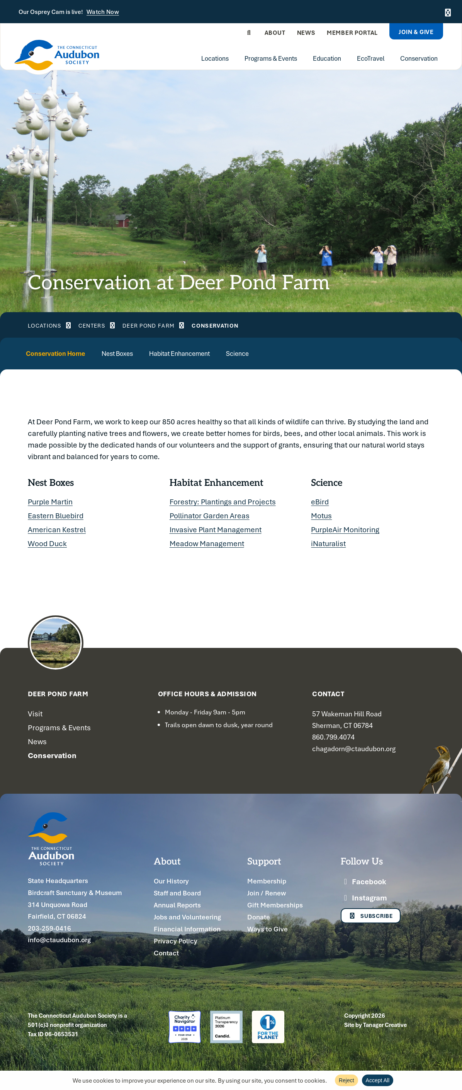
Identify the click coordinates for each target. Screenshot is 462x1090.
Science (271, 353)
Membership (266, 881)
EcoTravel (370, 58)
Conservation (419, 58)
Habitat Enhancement (205, 353)
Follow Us (362, 861)
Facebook (363, 882)
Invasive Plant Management (216, 530)
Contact (166, 953)
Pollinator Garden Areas (210, 516)
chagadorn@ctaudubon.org (354, 748)
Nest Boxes (133, 353)
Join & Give (416, 32)
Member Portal (352, 32)
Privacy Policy (175, 941)
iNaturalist (328, 544)
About (275, 32)
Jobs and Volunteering (187, 917)
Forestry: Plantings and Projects (223, 502)
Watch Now (103, 12)
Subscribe (372, 917)
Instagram (364, 898)
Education (327, 58)
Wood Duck (47, 544)
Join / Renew (266, 893)
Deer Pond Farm (173, 325)
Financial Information (187, 929)
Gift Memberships (275, 905)
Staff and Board (177, 893)
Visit (35, 714)
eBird (320, 502)
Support (264, 861)
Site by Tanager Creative (375, 1025)
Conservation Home (61, 353)
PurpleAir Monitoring (345, 530)
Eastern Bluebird (55, 516)
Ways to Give (267, 929)
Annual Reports (177, 905)
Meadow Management (207, 544)
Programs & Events (271, 58)
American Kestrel (57, 530)
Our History (171, 881)
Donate (258, 917)
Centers (105, 325)
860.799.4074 (333, 737)
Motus (321, 516)
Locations (215, 58)
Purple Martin (50, 502)
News (306, 32)
